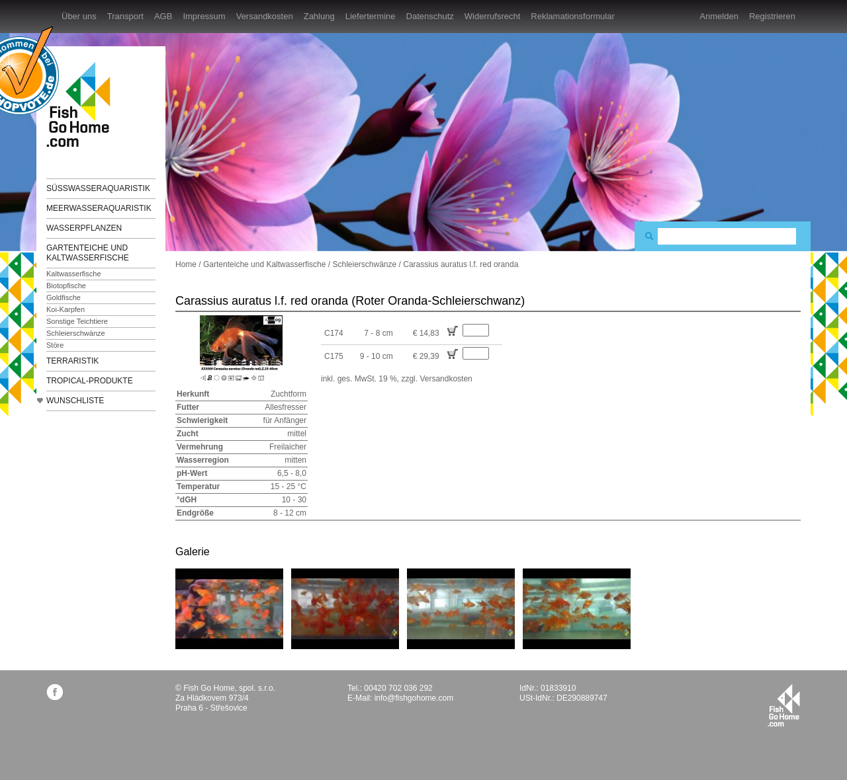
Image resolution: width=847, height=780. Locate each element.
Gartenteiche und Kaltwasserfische (87, 252)
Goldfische (63, 297)
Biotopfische (66, 286)
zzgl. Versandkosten (436, 378)
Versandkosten (264, 16)
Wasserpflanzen (84, 228)
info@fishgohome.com (414, 698)
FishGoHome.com (82, 104)
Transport (125, 16)
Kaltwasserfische (73, 274)
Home (186, 264)
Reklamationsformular (572, 16)
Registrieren (772, 16)
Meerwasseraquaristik (99, 208)
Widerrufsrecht (493, 16)
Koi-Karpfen (65, 309)
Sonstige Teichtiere (77, 321)
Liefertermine (370, 16)
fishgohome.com (784, 705)
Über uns (79, 16)
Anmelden (718, 16)
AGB (163, 16)
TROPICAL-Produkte (89, 380)
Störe (55, 345)
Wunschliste (75, 400)
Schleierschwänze (75, 333)
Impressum (204, 16)
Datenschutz (430, 16)
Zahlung (319, 16)
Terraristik (72, 361)
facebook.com (54, 691)
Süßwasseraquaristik (98, 188)
